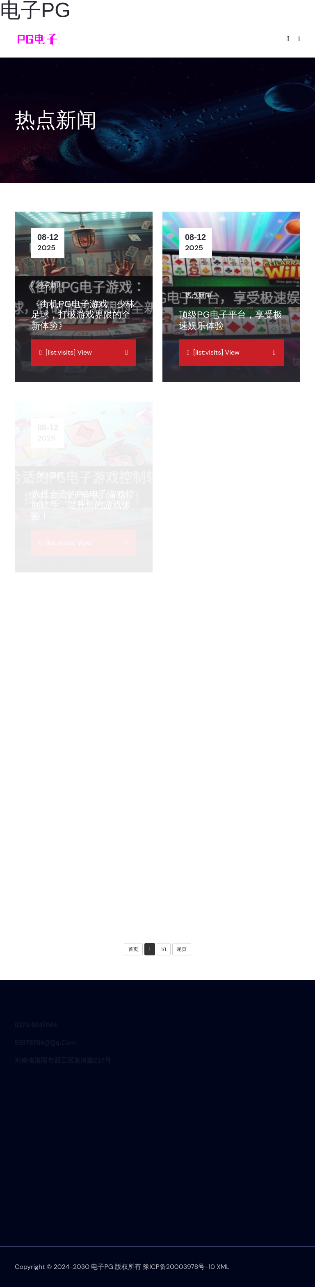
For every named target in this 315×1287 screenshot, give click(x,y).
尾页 (182, 949)
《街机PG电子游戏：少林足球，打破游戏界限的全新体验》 (83, 315)
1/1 (163, 949)
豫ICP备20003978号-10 (179, 1266)
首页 (133, 949)
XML (223, 1266)
